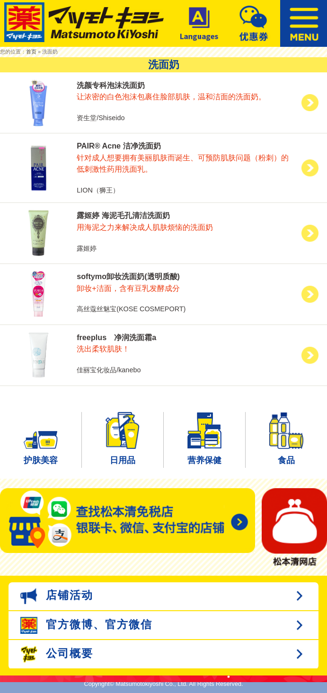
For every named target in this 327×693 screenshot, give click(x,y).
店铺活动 (56, 596)
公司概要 (56, 654)
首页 (31, 51)
